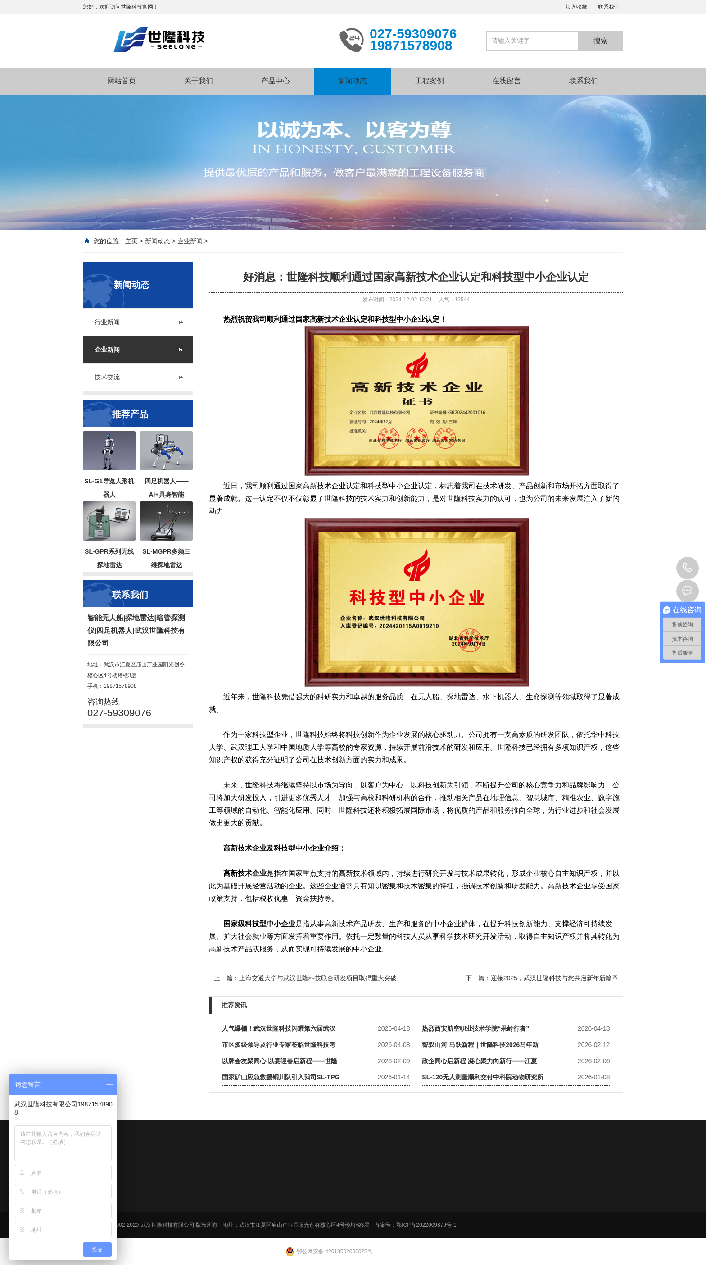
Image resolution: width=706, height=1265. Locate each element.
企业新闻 (190, 241)
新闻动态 (352, 81)
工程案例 (429, 81)
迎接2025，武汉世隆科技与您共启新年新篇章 (554, 978)
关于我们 (198, 81)
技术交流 (107, 377)
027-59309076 (687, 568)
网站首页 (121, 81)
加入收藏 (576, 7)
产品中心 (275, 81)
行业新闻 (107, 322)
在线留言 (506, 81)
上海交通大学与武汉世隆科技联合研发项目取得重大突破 (318, 978)
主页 (131, 241)
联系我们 (609, 7)
